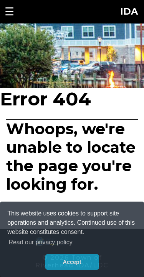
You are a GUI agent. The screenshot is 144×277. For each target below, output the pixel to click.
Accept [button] (72, 262)
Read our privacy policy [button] (40, 242)
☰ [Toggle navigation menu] (9, 11)
